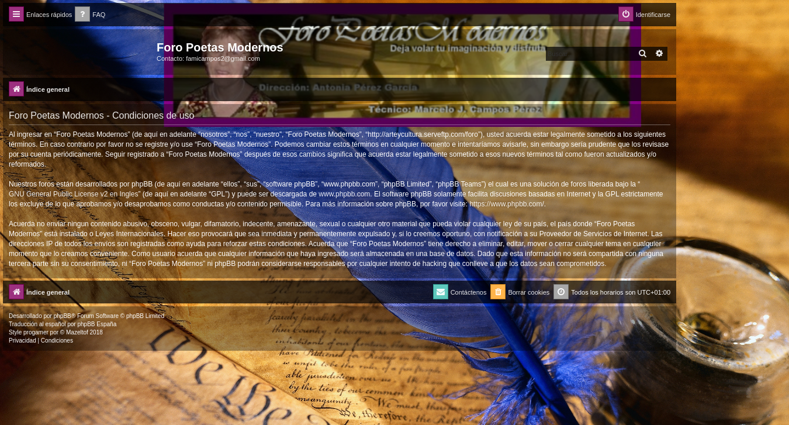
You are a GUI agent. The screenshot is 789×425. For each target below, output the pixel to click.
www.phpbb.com (344, 194)
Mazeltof (77, 332)
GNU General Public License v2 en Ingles (73, 194)
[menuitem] (90, 14)
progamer (36, 332)
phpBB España (96, 324)
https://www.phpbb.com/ (506, 204)
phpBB (62, 316)
